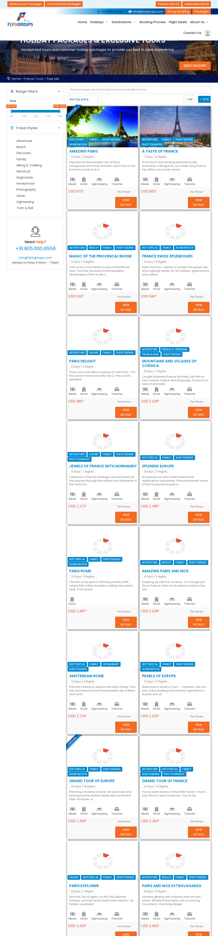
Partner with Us (168, 4)
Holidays (99, 22)
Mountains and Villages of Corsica (148, 348)
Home (82, 22)
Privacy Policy (128, 900)
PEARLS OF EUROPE (129, 634)
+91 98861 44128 (110, 12)
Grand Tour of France (135, 729)
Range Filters (24, 91)
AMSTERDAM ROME (129, 586)
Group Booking (178, 11)
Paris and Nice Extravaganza (142, 824)
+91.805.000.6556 (35, 248)
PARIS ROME (123, 491)
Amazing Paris (126, 110)
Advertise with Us (196, 4)
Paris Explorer (127, 777)
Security (124, 890)
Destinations (124, 22)
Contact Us (192, 33)
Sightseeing (142, 148)
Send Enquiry (195, 65)
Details (198, 135)
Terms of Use (128, 895)
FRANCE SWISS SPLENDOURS (137, 253)
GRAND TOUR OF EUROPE (135, 681)
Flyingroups (21, 19)
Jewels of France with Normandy (146, 396)
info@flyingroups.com (145, 12)
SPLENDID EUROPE (128, 443)
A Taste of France (130, 158)
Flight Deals (178, 22)
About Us (200, 22)
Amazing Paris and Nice (135, 539)
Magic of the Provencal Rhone (143, 205)
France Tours (34, 79)
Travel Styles (23, 128)
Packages (201, 11)
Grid (204, 99)
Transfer (160, 148)
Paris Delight (125, 301)
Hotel (127, 148)
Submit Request (89, 900)
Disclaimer (126, 906)
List (189, 99)
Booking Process (153, 22)
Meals (115, 148)
